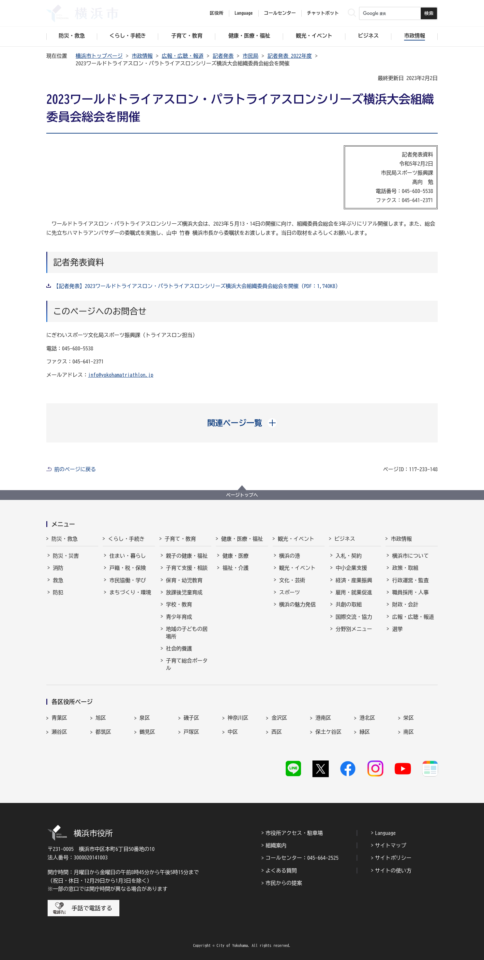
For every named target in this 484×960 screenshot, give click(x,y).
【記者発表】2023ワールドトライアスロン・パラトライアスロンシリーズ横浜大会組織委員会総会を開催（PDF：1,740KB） (196, 286)
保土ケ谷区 (328, 731)
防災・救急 (65, 538)
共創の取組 (349, 604)
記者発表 (223, 55)
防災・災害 (66, 555)
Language (385, 833)
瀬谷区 (59, 731)
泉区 (145, 717)
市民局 (250, 55)
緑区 (364, 731)
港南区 (323, 717)
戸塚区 (191, 731)
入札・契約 (349, 555)
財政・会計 (405, 604)
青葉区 (59, 717)
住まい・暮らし (127, 555)
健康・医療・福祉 (242, 538)
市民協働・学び (127, 580)
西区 (276, 731)
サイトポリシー (393, 857)
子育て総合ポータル (187, 664)
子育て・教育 (180, 538)
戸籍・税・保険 (127, 567)
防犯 (58, 592)
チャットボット (323, 13)
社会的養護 (179, 648)
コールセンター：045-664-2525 (302, 857)
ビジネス (344, 538)
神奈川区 (238, 717)
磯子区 (191, 717)
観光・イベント (296, 538)
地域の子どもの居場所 (187, 632)
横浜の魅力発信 (297, 604)
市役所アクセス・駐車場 (294, 833)
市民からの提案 (283, 883)
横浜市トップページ (99, 55)
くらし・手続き (126, 538)
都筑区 (103, 731)
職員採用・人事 (410, 592)
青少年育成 (179, 616)
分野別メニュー (354, 629)
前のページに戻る (75, 469)
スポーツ (289, 592)
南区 (408, 731)
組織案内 (275, 845)
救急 (58, 580)
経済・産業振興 (354, 580)
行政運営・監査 (410, 580)
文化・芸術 (292, 580)
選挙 (397, 629)
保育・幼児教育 (184, 580)
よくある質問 (281, 870)
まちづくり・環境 (130, 592)
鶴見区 (147, 731)
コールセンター (280, 13)
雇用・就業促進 (354, 592)
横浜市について (410, 555)
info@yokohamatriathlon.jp (120, 374)
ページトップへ (242, 495)
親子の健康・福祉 (187, 555)
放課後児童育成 (184, 592)
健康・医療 (235, 555)
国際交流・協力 (354, 616)
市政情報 (142, 55)
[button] (242, 423)
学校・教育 (179, 604)
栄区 (408, 717)
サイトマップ (390, 845)
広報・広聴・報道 (183, 55)
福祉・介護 (235, 567)
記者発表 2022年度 (289, 55)
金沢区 (279, 717)
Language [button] (243, 13)
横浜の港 (289, 555)
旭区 (101, 717)
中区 (233, 731)
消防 (58, 567)
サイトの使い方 (393, 870)
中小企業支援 (351, 567)
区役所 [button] (216, 13)
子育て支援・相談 (187, 567)
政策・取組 (405, 567)
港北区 (367, 717)
